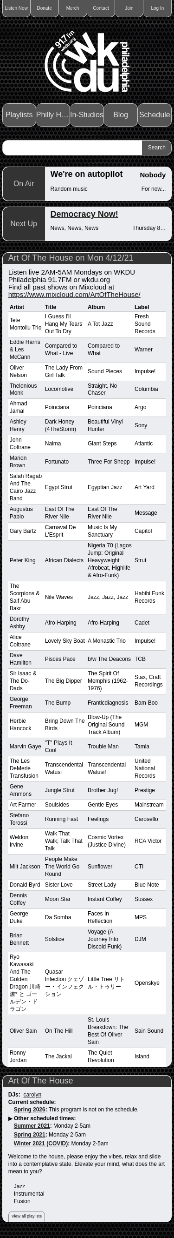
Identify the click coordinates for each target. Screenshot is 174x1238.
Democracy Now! (84, 214)
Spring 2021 (29, 1134)
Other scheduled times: (45, 1118)
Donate (44, 8)
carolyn (32, 1094)
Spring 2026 (29, 1109)
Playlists (19, 115)
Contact (101, 8)
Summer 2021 (32, 1126)
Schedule (154, 115)
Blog (120, 115)
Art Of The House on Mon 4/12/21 (71, 257)
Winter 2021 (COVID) (41, 1143)
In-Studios (86, 115)
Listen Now (16, 8)
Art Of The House (40, 1080)
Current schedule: (32, 1102)
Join (129, 8)
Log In (157, 8)
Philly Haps (53, 115)
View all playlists (27, 1216)
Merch (72, 8)
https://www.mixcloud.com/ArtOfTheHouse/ (74, 294)
